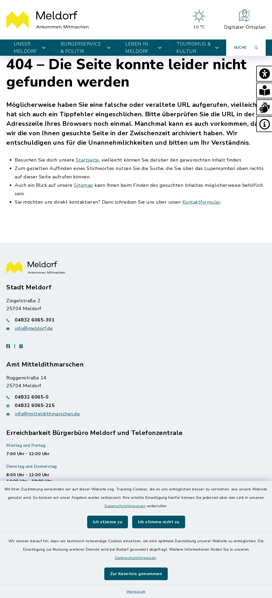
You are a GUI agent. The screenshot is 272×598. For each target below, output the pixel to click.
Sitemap (83, 185)
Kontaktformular (201, 202)
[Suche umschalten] (246, 47)
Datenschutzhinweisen (125, 506)
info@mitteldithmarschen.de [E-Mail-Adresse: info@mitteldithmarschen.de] (47, 414)
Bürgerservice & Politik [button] (86, 47)
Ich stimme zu (107, 522)
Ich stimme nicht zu (158, 522)
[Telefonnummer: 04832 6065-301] (136, 320)
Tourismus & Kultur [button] (197, 47)
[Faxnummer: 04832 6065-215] (136, 405)
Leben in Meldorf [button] (143, 47)
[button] (264, 74)
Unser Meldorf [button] (30, 47)
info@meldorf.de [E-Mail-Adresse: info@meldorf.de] (34, 328)
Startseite (87, 160)
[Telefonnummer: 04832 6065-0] (136, 397)
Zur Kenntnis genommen (136, 574)
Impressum (136, 591)
